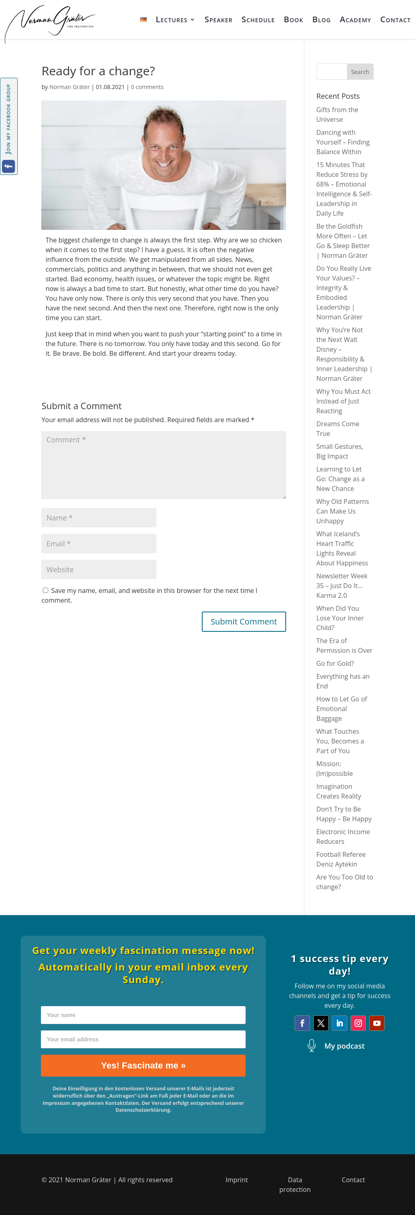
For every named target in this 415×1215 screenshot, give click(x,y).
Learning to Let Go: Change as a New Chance (341, 479)
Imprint (236, 1179)
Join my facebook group (7, 119)
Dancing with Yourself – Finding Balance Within (343, 142)
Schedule (258, 19)
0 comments (147, 87)
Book (293, 19)
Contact (395, 19)
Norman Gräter (69, 87)
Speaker (219, 19)
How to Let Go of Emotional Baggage (342, 709)
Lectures (171, 19)
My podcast (344, 1046)
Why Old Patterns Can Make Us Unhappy (343, 511)
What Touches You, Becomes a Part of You (340, 741)
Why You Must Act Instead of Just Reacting (344, 401)
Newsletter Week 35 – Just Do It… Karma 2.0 (342, 585)
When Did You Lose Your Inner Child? (340, 618)
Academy (356, 19)
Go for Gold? (335, 663)
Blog (321, 19)
